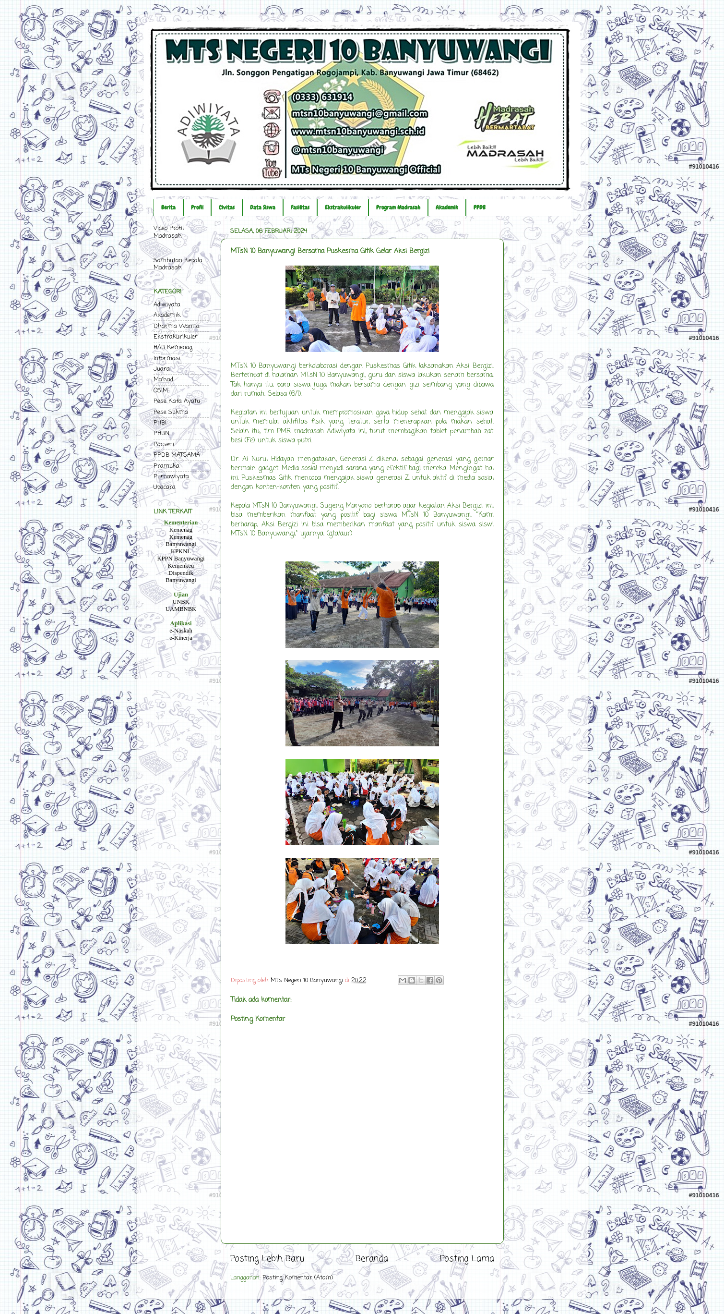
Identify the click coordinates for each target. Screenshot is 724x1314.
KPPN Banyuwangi (180, 558)
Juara (162, 369)
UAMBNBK (181, 609)
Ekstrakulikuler (343, 207)
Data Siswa (262, 207)
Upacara (165, 487)
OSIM (161, 390)
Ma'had (163, 379)
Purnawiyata (171, 476)
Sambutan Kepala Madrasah (178, 264)
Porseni (164, 444)
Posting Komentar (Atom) (297, 1277)
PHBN (161, 433)
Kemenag (180, 529)
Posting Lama (467, 1259)
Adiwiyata (167, 304)
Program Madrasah (398, 207)
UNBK (181, 601)
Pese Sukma (171, 412)
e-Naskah (180, 630)
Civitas (227, 207)
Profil (197, 207)
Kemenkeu (181, 565)
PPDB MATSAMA (177, 455)
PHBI (160, 422)
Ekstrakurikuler (176, 336)
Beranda (372, 1259)
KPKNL (181, 551)
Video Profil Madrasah (169, 232)
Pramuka (166, 466)
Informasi (167, 358)
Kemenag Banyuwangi (181, 541)
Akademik (447, 207)
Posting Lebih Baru (267, 1259)
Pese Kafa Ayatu (177, 401)
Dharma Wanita (177, 326)
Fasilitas (300, 207)
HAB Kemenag (173, 347)
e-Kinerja (180, 637)
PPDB (480, 207)
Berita (168, 207)
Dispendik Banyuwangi (181, 577)
